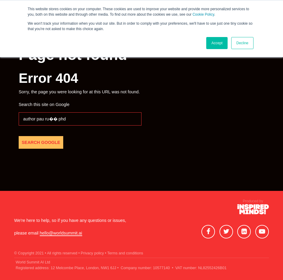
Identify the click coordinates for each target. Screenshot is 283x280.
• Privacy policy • (92, 253)
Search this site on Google (44, 104)
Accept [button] (216, 43)
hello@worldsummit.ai (61, 233)
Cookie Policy (203, 14)
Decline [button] (242, 43)
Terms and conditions (125, 253)
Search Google (41, 142)
